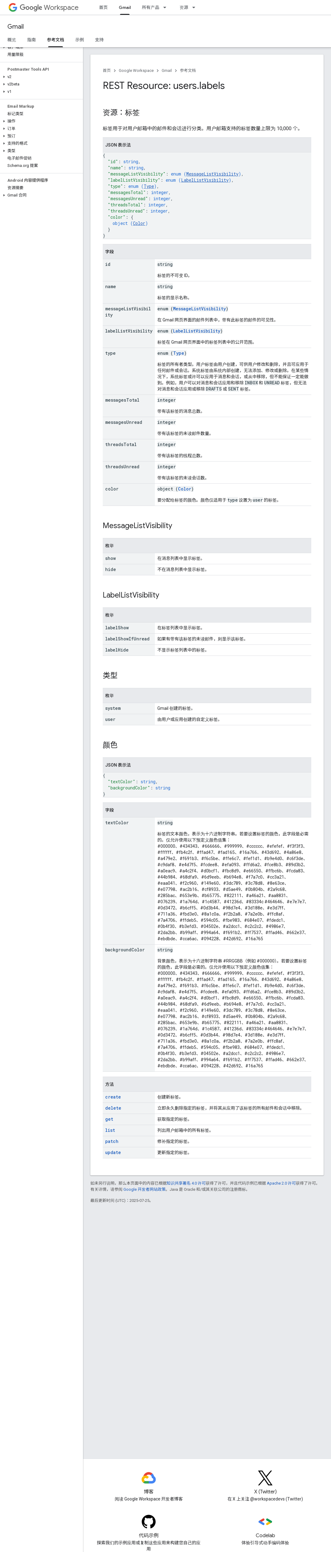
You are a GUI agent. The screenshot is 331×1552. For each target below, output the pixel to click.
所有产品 (150, 7)
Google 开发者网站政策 (144, 1189)
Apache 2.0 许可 (281, 1183)
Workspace (49, 7)
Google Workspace (136, 70)
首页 (103, 7)
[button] (40, 47)
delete (113, 1108)
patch (111, 1141)
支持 (99, 40)
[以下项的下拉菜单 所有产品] (166, 7)
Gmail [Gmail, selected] (125, 7)
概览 (11, 40)
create (113, 1097)
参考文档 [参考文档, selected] (55, 40)
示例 (79, 40)
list (110, 1130)
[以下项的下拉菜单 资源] (195, 7)
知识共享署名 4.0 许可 (186, 1183)
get (109, 1119)
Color (139, 223)
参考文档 (188, 70)
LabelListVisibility (205, 180)
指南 (31, 40)
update (113, 1152)
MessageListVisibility (212, 174)
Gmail (15, 27)
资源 (184, 7)
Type (149, 186)
